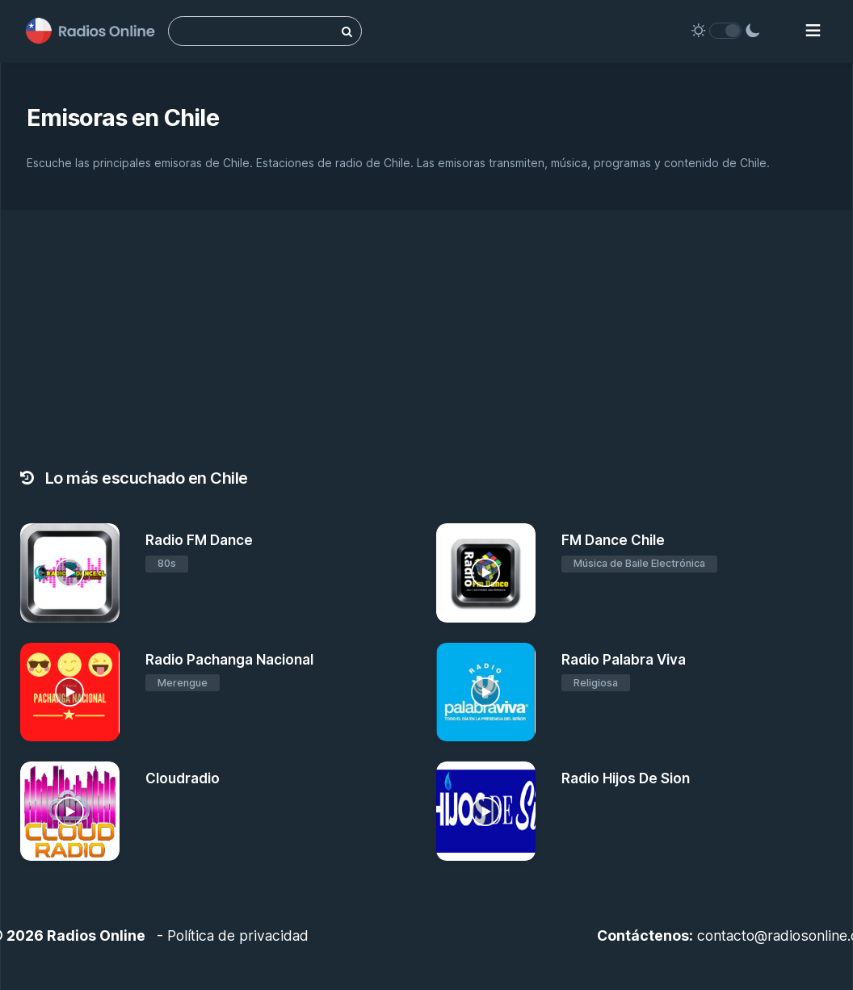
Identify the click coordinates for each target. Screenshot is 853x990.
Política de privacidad (238, 935)
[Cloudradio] (70, 811)
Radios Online (96, 935)
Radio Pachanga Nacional (229, 660)
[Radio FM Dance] (70, 573)
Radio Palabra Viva (623, 660)
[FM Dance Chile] (486, 573)
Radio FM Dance (199, 540)
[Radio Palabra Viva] (486, 692)
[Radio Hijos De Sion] (486, 811)
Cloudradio (182, 778)
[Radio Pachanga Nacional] (70, 692)
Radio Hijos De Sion (625, 778)
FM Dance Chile (613, 540)
